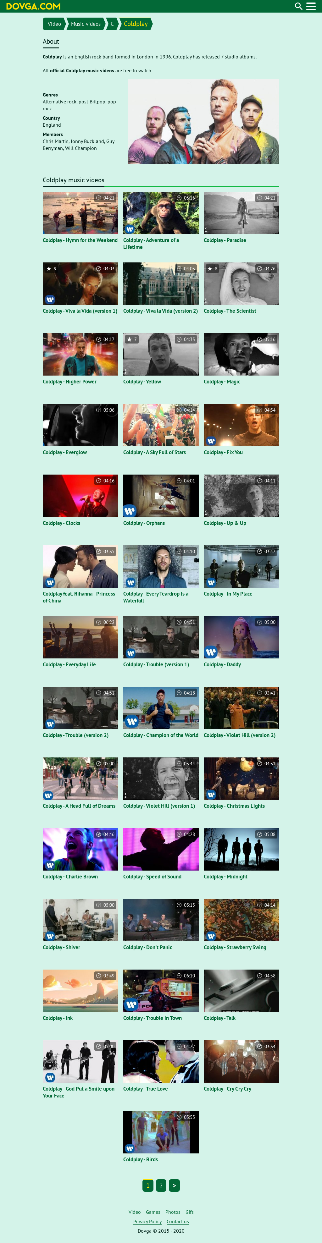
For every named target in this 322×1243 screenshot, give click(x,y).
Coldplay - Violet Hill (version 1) (159, 805)
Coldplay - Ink (58, 1018)
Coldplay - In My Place (228, 593)
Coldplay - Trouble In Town (152, 1018)
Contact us (178, 1221)
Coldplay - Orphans (144, 523)
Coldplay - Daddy (222, 664)
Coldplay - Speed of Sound (152, 876)
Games (153, 1212)
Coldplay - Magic (222, 381)
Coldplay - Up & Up (225, 523)
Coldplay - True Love (145, 1088)
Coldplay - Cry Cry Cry (227, 1088)
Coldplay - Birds (140, 1159)
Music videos (86, 23)
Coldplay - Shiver (61, 947)
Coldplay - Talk (220, 1018)
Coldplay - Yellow (142, 381)
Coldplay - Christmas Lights (234, 805)
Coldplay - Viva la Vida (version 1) (80, 310)
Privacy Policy (147, 1221)
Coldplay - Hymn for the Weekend (80, 240)
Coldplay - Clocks (61, 523)
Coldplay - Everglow (65, 452)
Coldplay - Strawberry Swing (235, 947)
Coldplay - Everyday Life (69, 664)
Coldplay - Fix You (223, 452)
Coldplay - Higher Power (70, 381)
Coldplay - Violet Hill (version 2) (240, 735)
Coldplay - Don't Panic (147, 947)
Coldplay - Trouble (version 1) (156, 664)
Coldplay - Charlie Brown (70, 876)
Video (54, 23)
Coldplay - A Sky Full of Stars (154, 452)
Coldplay (136, 23)
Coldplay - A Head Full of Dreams (79, 805)
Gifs (190, 1212)
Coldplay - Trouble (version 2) (76, 735)
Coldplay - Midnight (225, 876)
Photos (172, 1212)
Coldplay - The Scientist (230, 310)
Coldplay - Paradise (225, 240)
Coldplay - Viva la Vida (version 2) (160, 310)
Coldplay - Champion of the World (160, 735)
